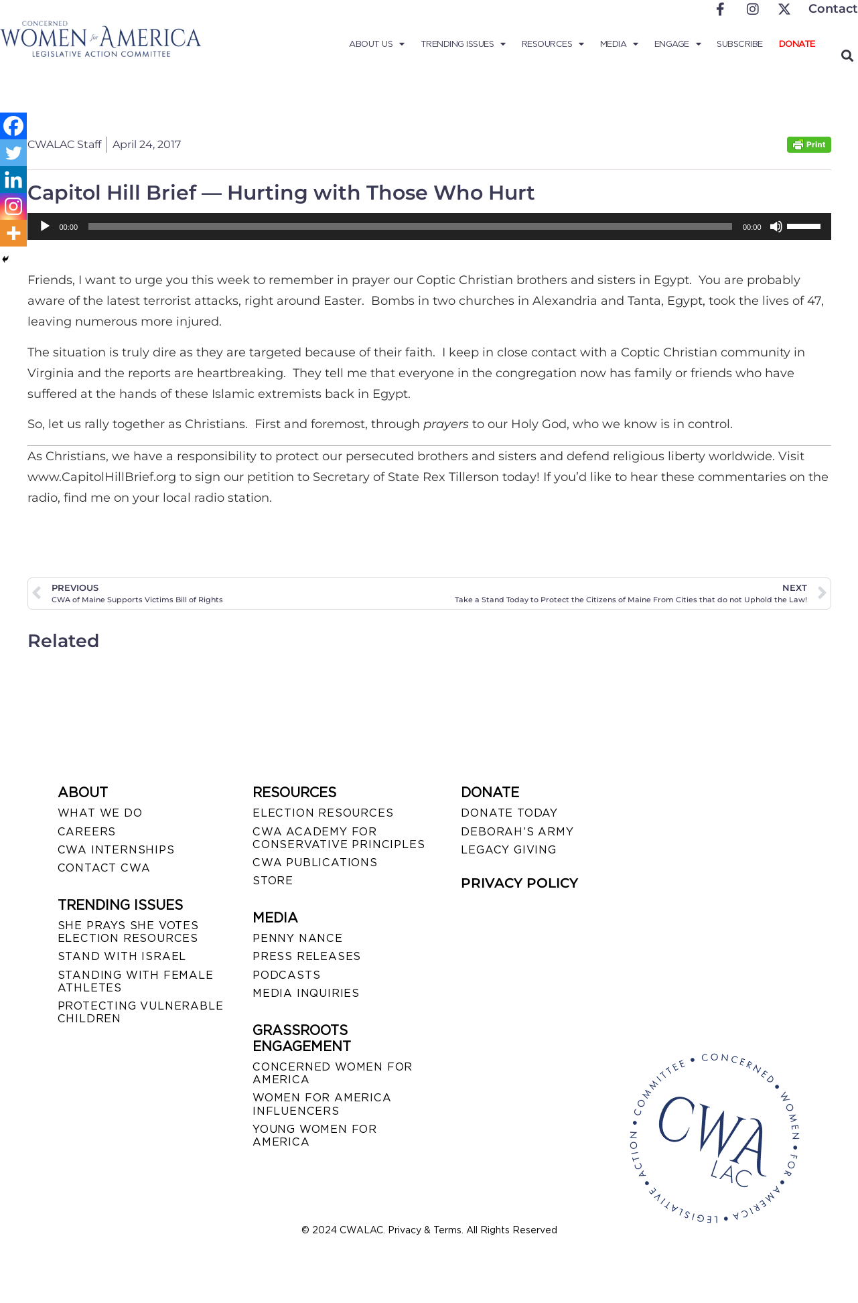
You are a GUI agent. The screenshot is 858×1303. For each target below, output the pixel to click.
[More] (13, 233)
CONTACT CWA (104, 868)
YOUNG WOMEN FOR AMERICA (315, 1135)
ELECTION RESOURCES (323, 813)
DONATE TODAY (509, 813)
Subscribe (740, 44)
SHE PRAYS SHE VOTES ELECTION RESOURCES (128, 932)
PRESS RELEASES (307, 956)
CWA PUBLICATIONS (315, 862)
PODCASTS (286, 975)
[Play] (45, 226)
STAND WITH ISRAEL (122, 956)
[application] (429, 226)
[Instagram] (13, 206)
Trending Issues (463, 44)
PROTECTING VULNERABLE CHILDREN (141, 1012)
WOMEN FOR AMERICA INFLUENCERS (322, 1104)
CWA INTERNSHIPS (116, 849)
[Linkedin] (13, 179)
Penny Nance (298, 938)
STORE (273, 880)
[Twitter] (13, 152)
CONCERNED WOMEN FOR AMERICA (333, 1073)
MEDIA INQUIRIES (306, 993)
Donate (797, 44)
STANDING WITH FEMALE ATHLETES (136, 981)
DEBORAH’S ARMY (517, 831)
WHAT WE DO (100, 813)
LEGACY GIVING (508, 849)
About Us (377, 44)
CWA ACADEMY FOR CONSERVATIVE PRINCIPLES (339, 838)
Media (619, 44)
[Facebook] (13, 126)
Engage (677, 44)
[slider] (410, 226)
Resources (553, 44)
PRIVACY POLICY (519, 883)
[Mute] (776, 226)
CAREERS (87, 831)
